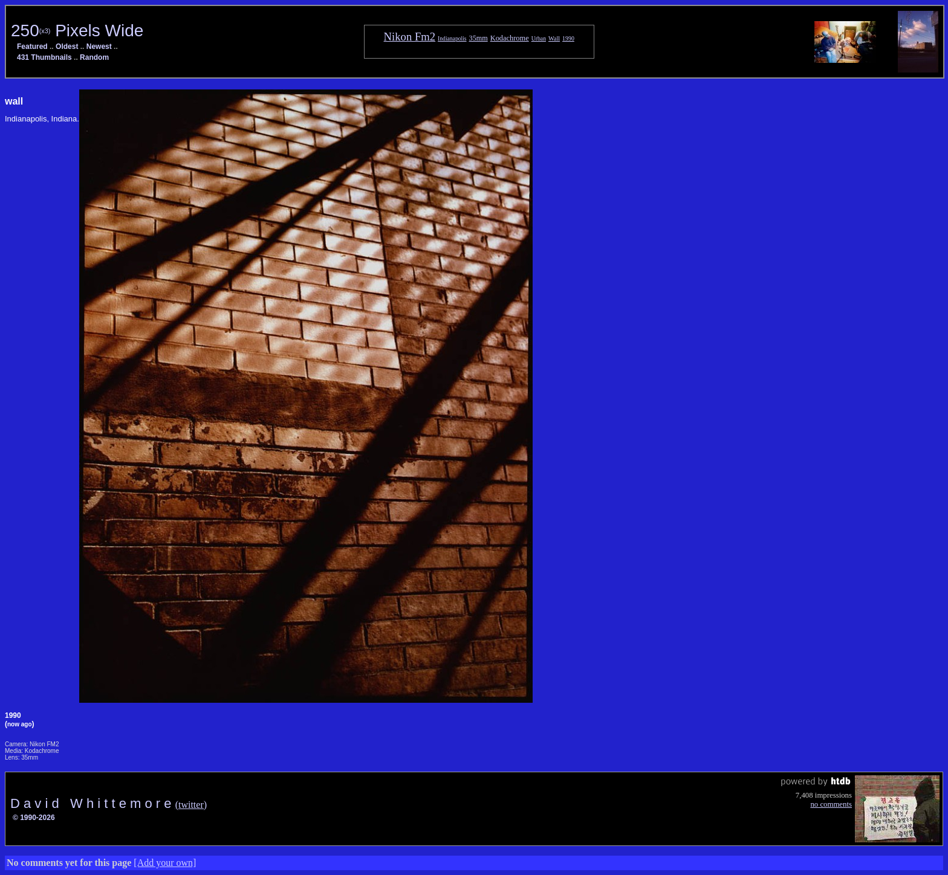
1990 (568, 38)
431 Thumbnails (44, 57)
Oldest (67, 46)
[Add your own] (165, 862)
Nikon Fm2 (410, 36)
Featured (32, 46)
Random (94, 57)
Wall (554, 38)
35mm (478, 38)
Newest (99, 46)
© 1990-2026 (34, 817)
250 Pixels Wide (77, 30)
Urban (538, 38)
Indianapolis (452, 38)
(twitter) (191, 804)
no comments (831, 804)
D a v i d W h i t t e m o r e (92, 803)
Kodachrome (509, 38)
